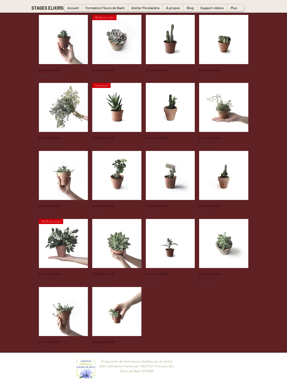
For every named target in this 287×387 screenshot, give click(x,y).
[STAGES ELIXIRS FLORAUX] (61, 8)
